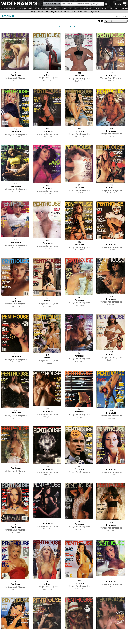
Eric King (32, 12)
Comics (110, 8)
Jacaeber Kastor (42, 12)
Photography (28, 8)
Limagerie (53, 12)
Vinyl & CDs (102, 8)
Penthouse (7, 15)
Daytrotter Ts (94, 12)
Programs (64, 8)
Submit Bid (62, 12)
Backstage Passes (75, 8)
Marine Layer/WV (41, 8)
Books (117, 8)
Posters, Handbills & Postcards (12, 8)
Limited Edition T (83, 12)
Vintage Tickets (53, 8)
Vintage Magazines (90, 8)
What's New (71, 12)
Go (106, 4)
